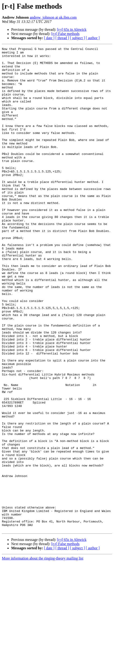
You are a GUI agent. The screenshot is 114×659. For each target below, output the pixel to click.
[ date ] (49, 38)
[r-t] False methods (65, 34)
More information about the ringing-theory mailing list (42, 655)
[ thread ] (62, 38)
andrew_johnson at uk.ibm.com (53, 17)
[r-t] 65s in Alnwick (71, 30)
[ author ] (93, 38)
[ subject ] (77, 38)
